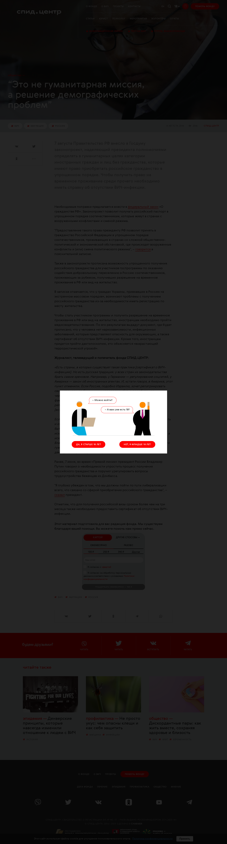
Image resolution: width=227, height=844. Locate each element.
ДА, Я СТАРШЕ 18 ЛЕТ (88, 444)
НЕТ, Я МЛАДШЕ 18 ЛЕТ (137, 444)
